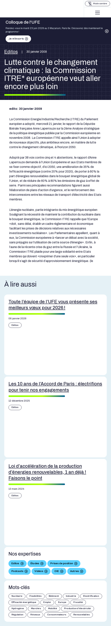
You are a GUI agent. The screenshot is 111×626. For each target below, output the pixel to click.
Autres (74, 571)
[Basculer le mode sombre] (97, 3)
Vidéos (38, 571)
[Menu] (97, 12)
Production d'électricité (77, 608)
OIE (56, 571)
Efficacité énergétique (24, 602)
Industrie (71, 596)
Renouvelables (81, 614)
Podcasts (17, 571)
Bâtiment (54, 596)
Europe (62, 602)
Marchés (36, 608)
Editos (11, 51)
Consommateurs (56, 614)
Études (34, 563)
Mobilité (52, 608)
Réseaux (35, 614)
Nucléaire (17, 596)
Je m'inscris (16, 38)
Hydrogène (18, 608)
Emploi (47, 602)
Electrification (91, 596)
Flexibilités (35, 596)
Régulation (17, 614)
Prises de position (61, 563)
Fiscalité (78, 602)
